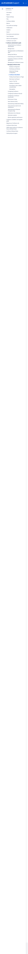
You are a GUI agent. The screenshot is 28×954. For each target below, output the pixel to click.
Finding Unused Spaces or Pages (16, 76)
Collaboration (9, 27)
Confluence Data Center (11, 125)
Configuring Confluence (13, 91)
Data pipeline (12, 89)
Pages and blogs (10, 16)
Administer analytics (12, 115)
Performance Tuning (12, 99)
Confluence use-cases (11, 40)
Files (7, 19)
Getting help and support (11, 133)
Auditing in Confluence (14, 83)
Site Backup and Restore (14, 69)
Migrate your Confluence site (12, 123)
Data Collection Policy (13, 101)
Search (23, 3)
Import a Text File (13, 81)
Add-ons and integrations (12, 38)
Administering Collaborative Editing (15, 103)
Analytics (8, 29)
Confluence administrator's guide (13, 42)
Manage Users (11, 48)
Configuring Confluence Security (15, 93)
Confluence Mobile (10, 21)
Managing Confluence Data (14, 64)
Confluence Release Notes (12, 131)
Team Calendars (10, 36)
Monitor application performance (15, 117)
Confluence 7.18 (9, 8)
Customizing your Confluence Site (15, 56)
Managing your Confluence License (15, 62)
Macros (8, 23)
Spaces (8, 14)
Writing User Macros (12, 54)
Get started (8, 12)
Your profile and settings (11, 25)
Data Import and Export (14, 79)
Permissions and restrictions (12, 34)
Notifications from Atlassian (14, 113)
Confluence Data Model (14, 74)
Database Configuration (14, 66)
